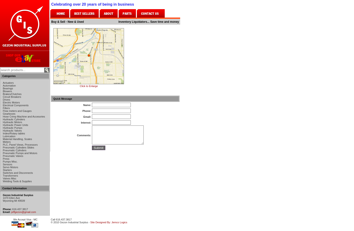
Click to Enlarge (88, 84)
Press (6, 158)
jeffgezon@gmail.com (23, 212)
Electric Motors (11, 102)
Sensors (7, 164)
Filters (6, 108)
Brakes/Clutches (12, 94)
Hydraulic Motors (12, 122)
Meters (7, 141)
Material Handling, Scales (17, 139)
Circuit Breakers (12, 96)
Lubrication (9, 136)
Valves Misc (9, 178)
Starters (7, 170)
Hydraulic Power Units (15, 125)
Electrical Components (16, 105)
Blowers (7, 91)
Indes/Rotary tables (14, 133)
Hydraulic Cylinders (14, 119)
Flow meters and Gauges (17, 111)
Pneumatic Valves (13, 156)
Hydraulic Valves (12, 130)
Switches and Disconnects (18, 172)
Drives (6, 99)
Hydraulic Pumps (12, 127)
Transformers (10, 175)
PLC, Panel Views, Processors (20, 144)
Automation (9, 85)
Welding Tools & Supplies (17, 181)
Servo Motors (10, 167)
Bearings (8, 88)
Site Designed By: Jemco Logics (108, 222)
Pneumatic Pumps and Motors (20, 153)
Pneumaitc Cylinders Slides (18, 147)
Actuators (8, 82)
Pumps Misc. (10, 161)
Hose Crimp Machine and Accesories (24, 116)
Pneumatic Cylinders (14, 150)
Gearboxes (9, 113)
